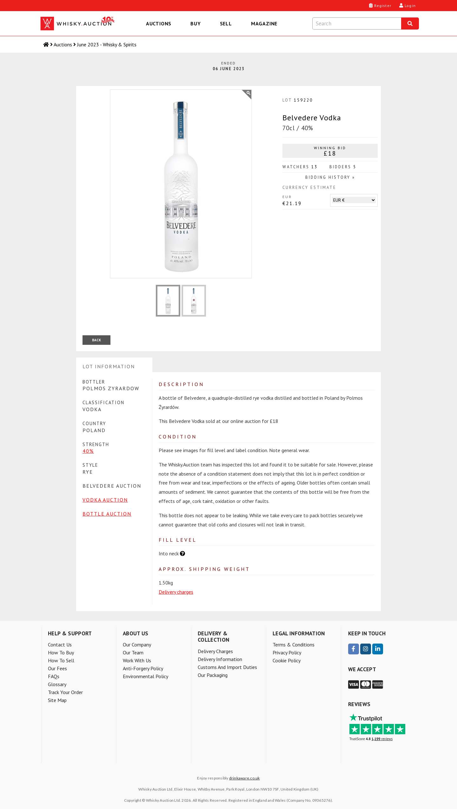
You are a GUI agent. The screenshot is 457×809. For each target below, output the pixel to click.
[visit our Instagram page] (365, 649)
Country (94, 423)
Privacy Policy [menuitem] (287, 652)
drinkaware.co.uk (244, 778)
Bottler (94, 382)
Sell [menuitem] (226, 23)
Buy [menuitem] (195, 23)
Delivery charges (176, 592)
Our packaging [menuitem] (213, 675)
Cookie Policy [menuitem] (287, 660)
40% (88, 451)
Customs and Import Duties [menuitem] (227, 667)
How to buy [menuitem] (61, 652)
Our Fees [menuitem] (57, 668)
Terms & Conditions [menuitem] (294, 644)
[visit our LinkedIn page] (377, 649)
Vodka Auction (105, 500)
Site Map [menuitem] (57, 700)
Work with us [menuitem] (137, 660)
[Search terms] (356, 23)
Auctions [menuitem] (158, 23)
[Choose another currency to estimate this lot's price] (354, 200)
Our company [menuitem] (137, 644)
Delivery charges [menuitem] (215, 651)
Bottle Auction (107, 514)
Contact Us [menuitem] (60, 644)
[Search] (410, 23)
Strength (96, 444)
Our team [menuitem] (133, 652)
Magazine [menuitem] (264, 23)
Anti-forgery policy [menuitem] (143, 668)
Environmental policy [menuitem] (145, 676)
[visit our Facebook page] (353, 649)
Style (90, 465)
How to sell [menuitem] (61, 660)
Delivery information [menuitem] (220, 659)
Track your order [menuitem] (65, 692)
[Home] (46, 44)
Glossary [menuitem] (57, 684)
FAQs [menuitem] (53, 676)
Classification (103, 402)
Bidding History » (330, 177)
